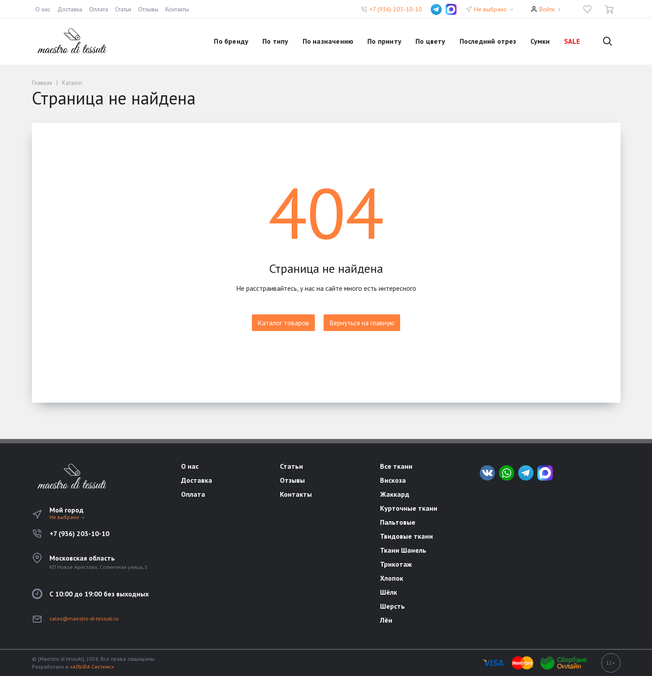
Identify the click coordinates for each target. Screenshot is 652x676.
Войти (546, 9)
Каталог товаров (283, 322)
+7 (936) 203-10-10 (396, 9)
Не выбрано (494, 9)
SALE (572, 41)
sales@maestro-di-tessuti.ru (84, 618)
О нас (42, 9)
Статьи (123, 9)
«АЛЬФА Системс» (92, 666)
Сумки (540, 41)
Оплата (98, 9)
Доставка (69, 9)
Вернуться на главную (361, 322)
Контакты (177, 9)
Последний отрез (488, 41)
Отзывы (148, 9)
